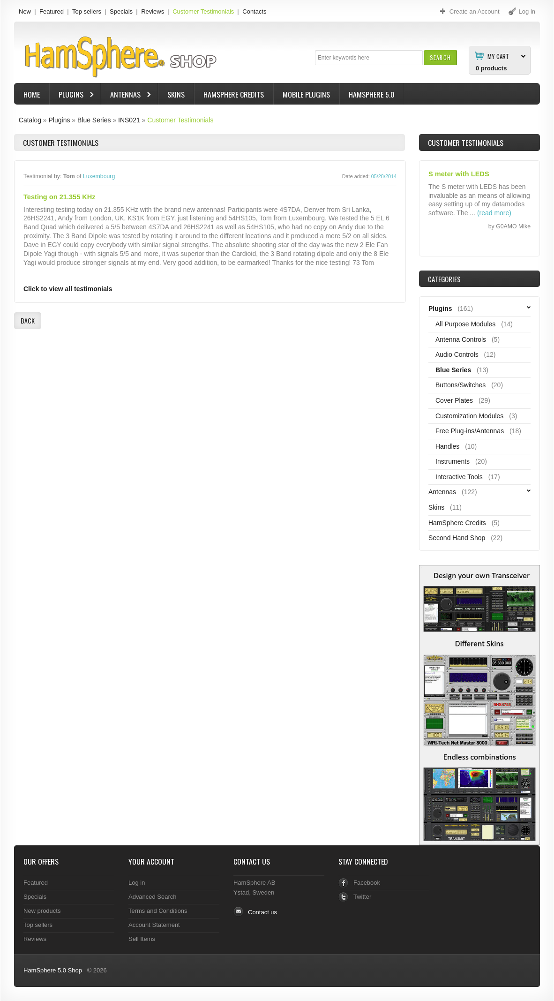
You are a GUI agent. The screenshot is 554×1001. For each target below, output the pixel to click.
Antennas (126, 95)
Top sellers (86, 11)
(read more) (494, 213)
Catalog (30, 120)
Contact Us (251, 861)
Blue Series (94, 120)
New (25, 11)
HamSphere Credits (233, 94)
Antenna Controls (460, 339)
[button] (440, 57)
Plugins (72, 95)
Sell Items (141, 938)
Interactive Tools (459, 477)
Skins (176, 94)
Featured (51, 11)
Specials (121, 11)
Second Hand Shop (456, 538)
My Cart (498, 56)
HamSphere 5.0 (372, 94)
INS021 (129, 120)
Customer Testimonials (203, 11)
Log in (136, 882)
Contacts (254, 11)
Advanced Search (152, 896)
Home (31, 94)
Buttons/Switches (460, 385)
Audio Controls (457, 354)
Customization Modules (469, 416)
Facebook (366, 882)
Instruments (452, 461)
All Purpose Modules (465, 324)
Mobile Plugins (306, 94)
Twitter (362, 896)
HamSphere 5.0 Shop (52, 970)
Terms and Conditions (157, 910)
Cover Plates (454, 400)
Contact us (262, 912)
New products (41, 910)
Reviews (152, 11)
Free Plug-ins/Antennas (469, 431)
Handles (447, 446)
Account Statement (154, 924)
